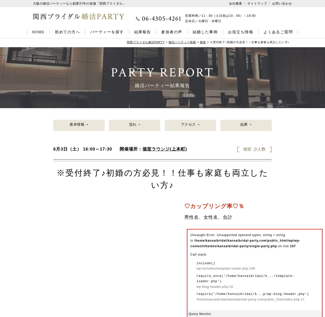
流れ (132, 126)
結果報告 (142, 32)
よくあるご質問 (278, 32)
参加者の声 (171, 32)
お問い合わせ (282, 3)
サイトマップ (257, 3)
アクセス (188, 126)
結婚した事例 (205, 32)
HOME (38, 32)
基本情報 (77, 126)
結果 (244, 126)
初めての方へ (67, 32)
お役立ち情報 (240, 32)
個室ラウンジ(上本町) (164, 149)
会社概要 (235, 3)
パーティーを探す (107, 32)
